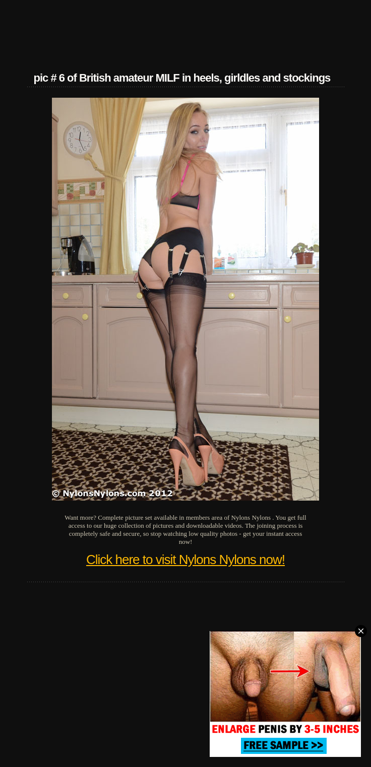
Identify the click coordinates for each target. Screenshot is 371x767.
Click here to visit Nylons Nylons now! (185, 559)
